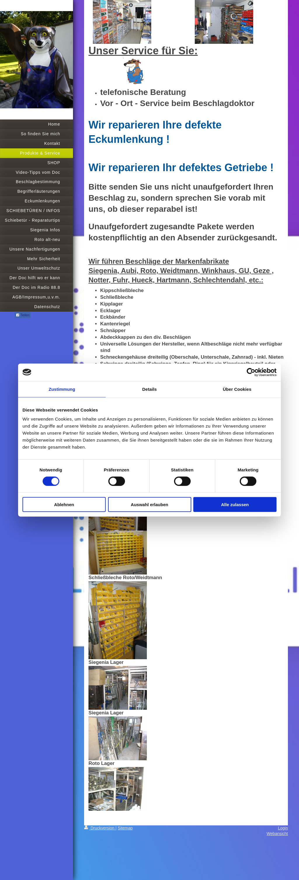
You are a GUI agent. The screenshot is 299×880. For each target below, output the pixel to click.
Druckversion (99, 828)
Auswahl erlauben (149, 504)
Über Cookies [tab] (237, 388)
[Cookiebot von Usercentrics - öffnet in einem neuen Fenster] (251, 372)
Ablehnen (64, 504)
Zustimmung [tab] (62, 388)
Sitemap (125, 828)
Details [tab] (149, 388)
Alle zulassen (235, 504)
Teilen (22, 315)
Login (283, 828)
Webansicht (277, 833)
